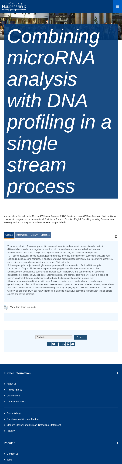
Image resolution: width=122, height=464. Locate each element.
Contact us (12, 453)
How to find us (14, 389)
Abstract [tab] (9, 235)
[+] (116, 236)
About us (11, 383)
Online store (13, 395)
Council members (16, 401)
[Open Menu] (117, 6)
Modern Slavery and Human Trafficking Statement (34, 425)
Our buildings (14, 413)
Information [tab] (21, 235)
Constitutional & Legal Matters (23, 419)
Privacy (11, 430)
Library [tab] (34, 235)
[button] (5, 307)
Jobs (9, 459)
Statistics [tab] (45, 235)
